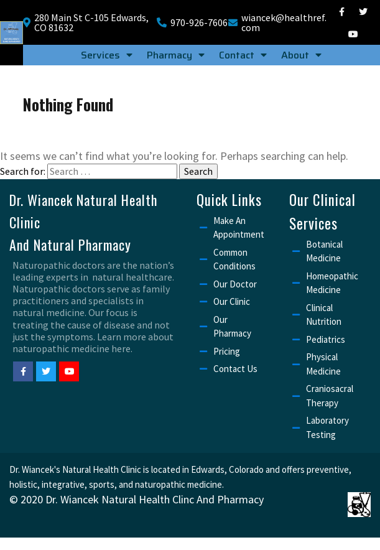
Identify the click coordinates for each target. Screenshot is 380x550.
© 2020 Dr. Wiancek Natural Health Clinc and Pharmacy (136, 500)
